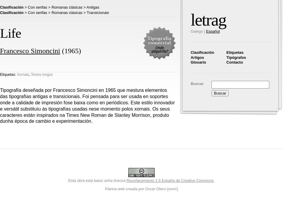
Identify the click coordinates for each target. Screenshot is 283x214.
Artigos (197, 57)
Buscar (197, 83)
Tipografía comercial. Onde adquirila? (159, 43)
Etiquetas (235, 52)
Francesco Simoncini (30, 51)
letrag (208, 19)
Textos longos (42, 75)
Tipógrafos (236, 57)
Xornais (23, 75)
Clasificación (202, 52)
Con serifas (37, 7)
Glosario (198, 62)
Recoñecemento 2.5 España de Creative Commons (170, 180)
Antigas (93, 7)
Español (213, 31)
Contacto (234, 62)
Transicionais (98, 12)
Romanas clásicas (67, 7)
